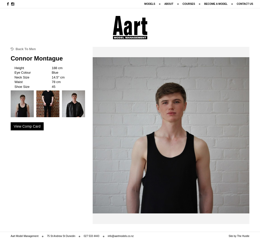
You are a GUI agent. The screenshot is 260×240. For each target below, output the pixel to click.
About (168, 4)
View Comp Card (27, 126)
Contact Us (245, 4)
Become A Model (216, 4)
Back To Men (23, 49)
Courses (189, 4)
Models (149, 4)
